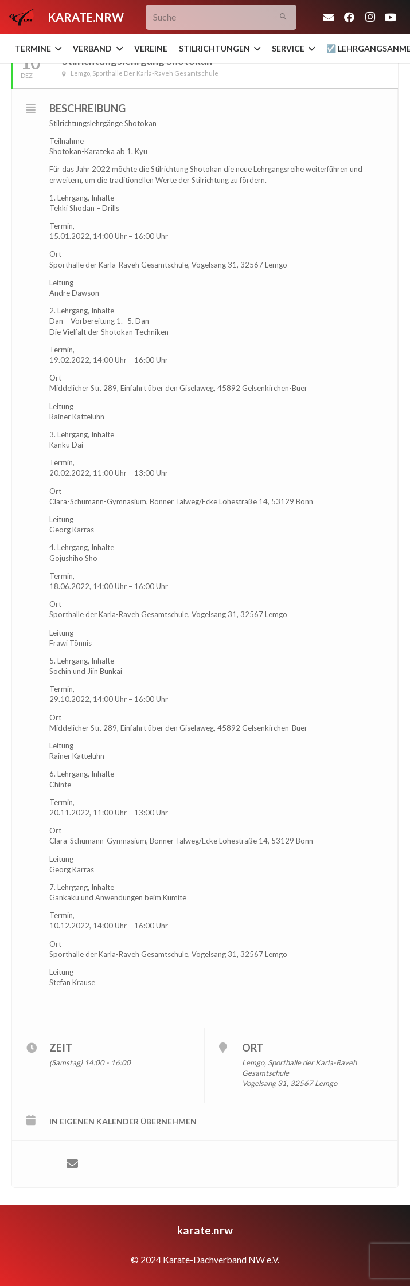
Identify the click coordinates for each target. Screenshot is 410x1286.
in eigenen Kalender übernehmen (123, 1121)
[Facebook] (349, 17)
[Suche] (221, 17)
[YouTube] (390, 17)
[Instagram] (370, 17)
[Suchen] (283, 17)
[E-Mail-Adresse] (328, 17)
